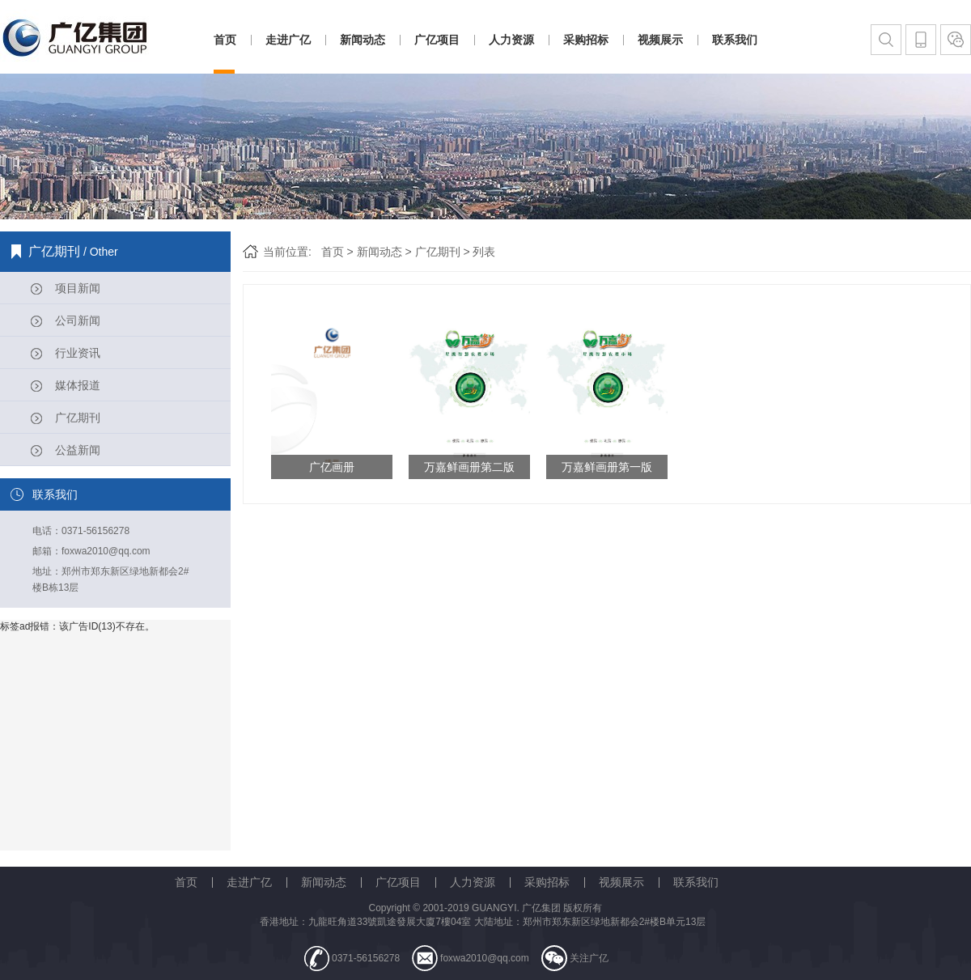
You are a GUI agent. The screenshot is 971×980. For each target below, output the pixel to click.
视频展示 (660, 39)
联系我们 (734, 39)
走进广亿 (288, 39)
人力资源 (511, 39)
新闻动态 (362, 39)
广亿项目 (437, 39)
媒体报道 (77, 385)
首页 (225, 39)
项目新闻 (77, 288)
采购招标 (585, 39)
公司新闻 (77, 320)
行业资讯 (77, 352)
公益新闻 (77, 449)
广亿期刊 (77, 417)
